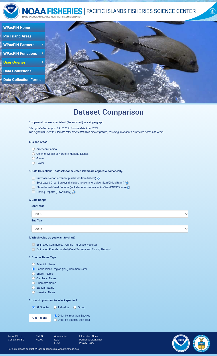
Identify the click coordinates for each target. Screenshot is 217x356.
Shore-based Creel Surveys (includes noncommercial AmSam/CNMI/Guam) (81, 187)
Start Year (38, 205)
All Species (40, 307)
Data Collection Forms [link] (22, 80)
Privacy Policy (86, 343)
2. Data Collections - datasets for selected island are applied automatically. (76, 171)
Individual (61, 307)
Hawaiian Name (43, 292)
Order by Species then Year (72, 319)
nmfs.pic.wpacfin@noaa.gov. (63, 349)
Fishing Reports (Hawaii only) (53, 192)
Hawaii (38, 163)
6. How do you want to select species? (53, 300)
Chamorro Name (44, 283)
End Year (37, 220)
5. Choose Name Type (42, 257)
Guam (38, 158)
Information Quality (89, 336)
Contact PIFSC (16, 339)
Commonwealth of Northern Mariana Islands (60, 153)
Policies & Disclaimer (90, 339)
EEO (56, 339)
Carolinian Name (44, 278)
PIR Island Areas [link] (17, 36)
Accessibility (61, 336)
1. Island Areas (38, 142)
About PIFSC (15, 336)
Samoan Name (43, 287)
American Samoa (44, 149)
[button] (40, 318)
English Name (42, 273)
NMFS (39, 336)
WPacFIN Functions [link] (20, 53)
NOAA (39, 339)
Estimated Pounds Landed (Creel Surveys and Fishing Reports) (71, 249)
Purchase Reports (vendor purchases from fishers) (66, 178)
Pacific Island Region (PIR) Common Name (60, 269)
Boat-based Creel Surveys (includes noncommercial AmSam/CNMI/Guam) (80, 182)
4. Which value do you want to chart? (52, 237)
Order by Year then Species (72, 315)
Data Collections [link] (17, 71)
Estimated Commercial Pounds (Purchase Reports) (64, 244)
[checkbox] (108, 185)
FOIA (57, 343)
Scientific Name (43, 264)
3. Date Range (37, 199)
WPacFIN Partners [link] (18, 45)
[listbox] (110, 214)
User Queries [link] (14, 62)
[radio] (33, 149)
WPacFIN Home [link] (16, 27)
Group (79, 307)
